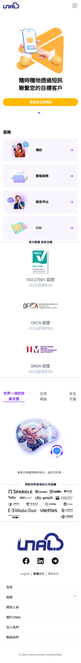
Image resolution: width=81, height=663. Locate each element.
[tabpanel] (40, 445)
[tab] (14, 396)
